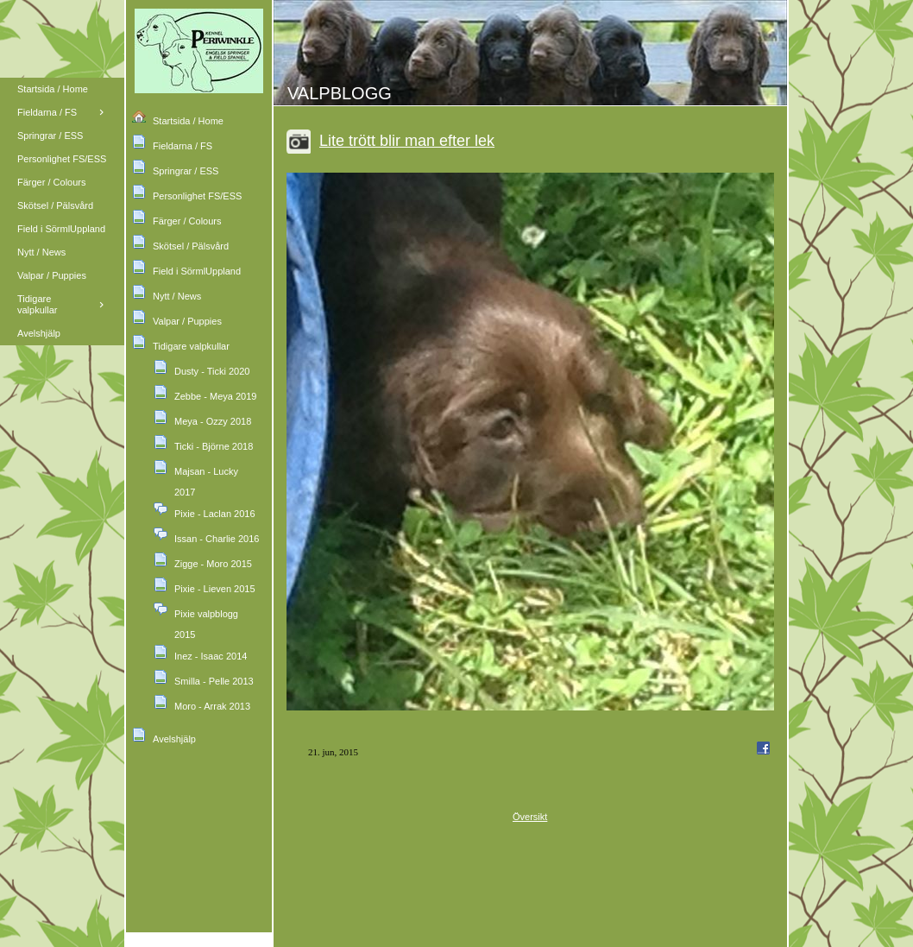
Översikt (530, 816)
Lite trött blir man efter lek (406, 140)
